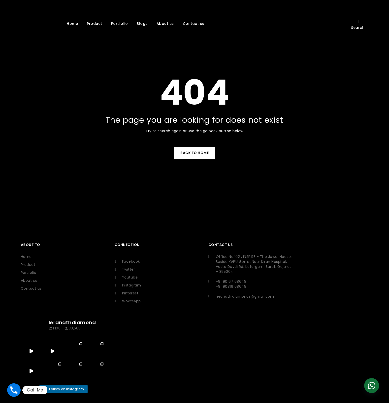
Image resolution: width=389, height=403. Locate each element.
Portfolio (28, 272)
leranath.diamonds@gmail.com (236, 296)
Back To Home (194, 152)
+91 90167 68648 (222, 281)
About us (29, 280)
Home (26, 256)
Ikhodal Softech (65, 381)
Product (28, 264)
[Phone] (14, 390)
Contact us (31, 288)
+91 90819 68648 (222, 286)
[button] (371, 385)
